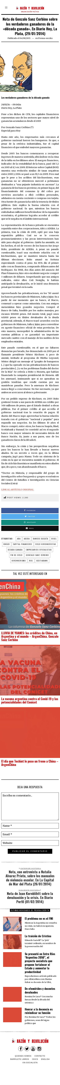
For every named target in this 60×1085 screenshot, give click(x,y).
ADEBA (27, 538)
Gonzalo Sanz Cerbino (37, 555)
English (45, 1059)
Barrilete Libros (19, 1059)
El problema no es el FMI (39, 918)
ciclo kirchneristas (45, 544)
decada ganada (15, 549)
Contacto (39, 1056)
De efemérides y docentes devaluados (40, 990)
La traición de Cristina (38, 936)
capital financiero (22, 544)
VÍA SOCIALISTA (30, 1062)
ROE (31, 560)
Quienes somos (23, 1056)
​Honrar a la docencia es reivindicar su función (39, 1011)
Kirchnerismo (19, 560)
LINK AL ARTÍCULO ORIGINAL (17, 489)
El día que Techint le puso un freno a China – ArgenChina (29, 763)
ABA (19, 538)
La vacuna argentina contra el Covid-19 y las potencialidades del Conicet (29, 700)
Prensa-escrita (45, 38)
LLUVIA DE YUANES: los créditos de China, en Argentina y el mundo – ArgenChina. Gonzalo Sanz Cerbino (29, 636)
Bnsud (7, 544)
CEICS (35, 1059)
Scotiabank (42, 560)
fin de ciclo (17, 555)
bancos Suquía (40, 538)
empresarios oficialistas (39, 549)
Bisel (54, 538)
